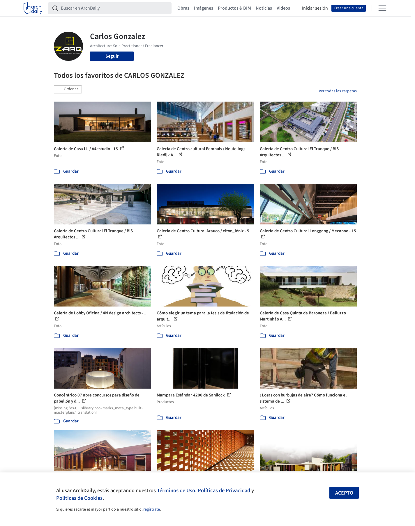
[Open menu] (382, 8)
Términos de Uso (176, 490)
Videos (283, 8)
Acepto (344, 493)
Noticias (264, 8)
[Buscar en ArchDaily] (114, 8)
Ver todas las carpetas (338, 91)
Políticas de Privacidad (224, 490)
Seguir (112, 56)
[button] (68, 89)
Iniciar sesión (315, 8)
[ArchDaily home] (33, 8)
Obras (183, 8)
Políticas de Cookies (79, 498)
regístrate (151, 509)
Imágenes (203, 8)
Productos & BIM (234, 8)
